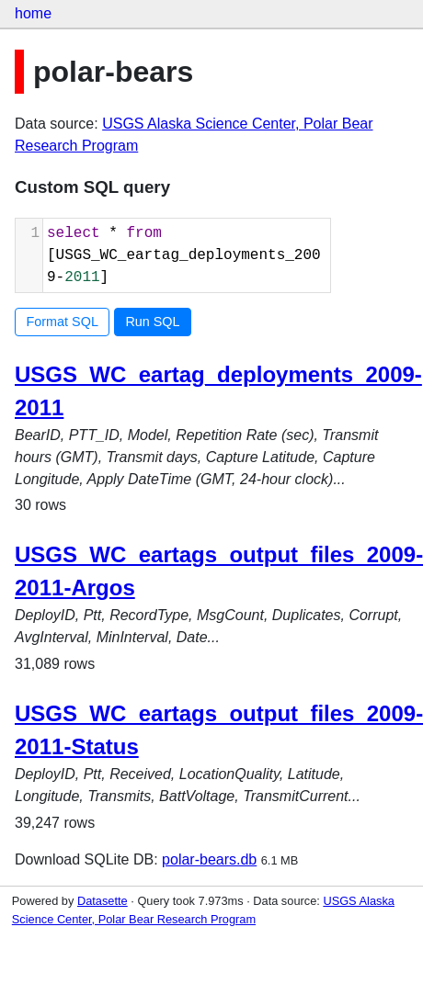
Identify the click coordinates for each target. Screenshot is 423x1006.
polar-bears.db (209, 859)
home (33, 13)
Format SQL (62, 321)
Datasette (102, 901)
